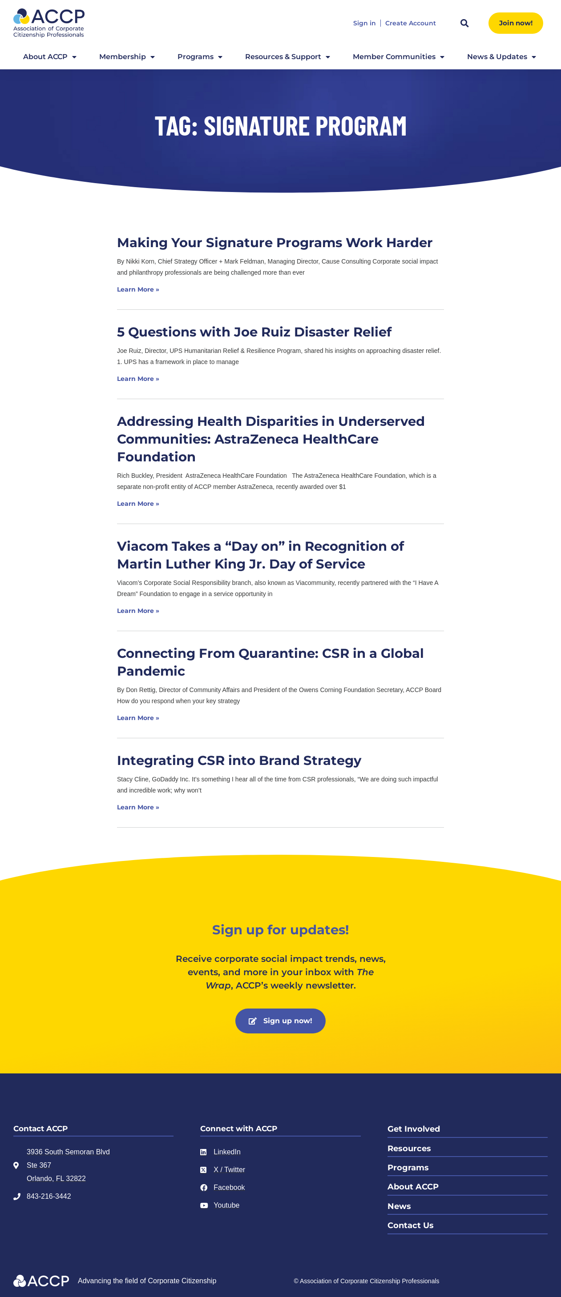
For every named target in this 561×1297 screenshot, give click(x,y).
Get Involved (413, 1128)
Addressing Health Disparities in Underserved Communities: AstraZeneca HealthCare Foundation (271, 438)
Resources (409, 1147)
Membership (127, 57)
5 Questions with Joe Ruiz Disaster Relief (254, 332)
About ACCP (50, 57)
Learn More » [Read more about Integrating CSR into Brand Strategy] (138, 807)
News (399, 1203)
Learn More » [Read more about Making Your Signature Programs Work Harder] (138, 289)
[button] (464, 23)
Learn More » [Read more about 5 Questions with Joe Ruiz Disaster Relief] (138, 379)
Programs (200, 57)
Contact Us (410, 1222)
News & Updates (501, 57)
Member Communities (398, 57)
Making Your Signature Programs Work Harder (275, 242)
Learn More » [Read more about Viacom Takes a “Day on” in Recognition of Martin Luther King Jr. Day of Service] (138, 611)
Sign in (364, 23)
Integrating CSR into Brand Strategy (239, 760)
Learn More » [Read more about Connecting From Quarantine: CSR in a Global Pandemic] (138, 718)
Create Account (410, 23)
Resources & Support (287, 57)
